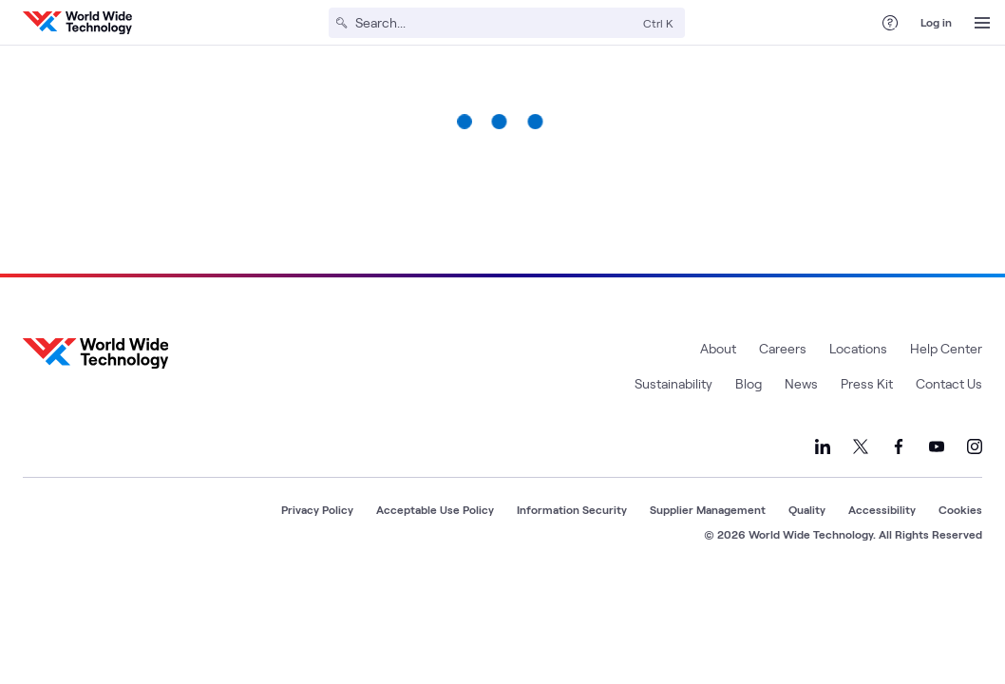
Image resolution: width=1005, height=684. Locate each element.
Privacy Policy (317, 509)
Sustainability (673, 383)
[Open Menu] (982, 22)
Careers (782, 348)
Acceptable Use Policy (435, 509)
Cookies (960, 509)
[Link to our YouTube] (936, 446)
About (718, 348)
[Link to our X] (860, 446)
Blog (748, 383)
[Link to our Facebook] (898, 446)
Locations (858, 348)
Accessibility (882, 509)
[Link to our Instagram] (974, 446)
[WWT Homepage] (77, 22)
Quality (806, 509)
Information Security (572, 509)
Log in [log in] (936, 21)
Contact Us (949, 383)
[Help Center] (890, 22)
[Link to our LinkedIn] (822, 446)
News (801, 383)
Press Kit (867, 383)
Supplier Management (708, 509)
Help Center (946, 348)
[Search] (495, 23)
